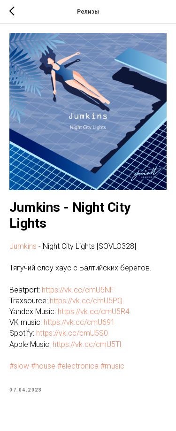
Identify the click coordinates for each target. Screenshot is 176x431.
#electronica (78, 366)
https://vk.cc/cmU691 (79, 322)
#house (43, 366)
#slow (19, 366)
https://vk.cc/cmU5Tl (87, 344)
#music (112, 366)
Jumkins (23, 246)
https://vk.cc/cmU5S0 (72, 333)
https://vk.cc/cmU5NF (78, 289)
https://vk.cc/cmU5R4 (94, 311)
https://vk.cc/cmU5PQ (86, 300)
